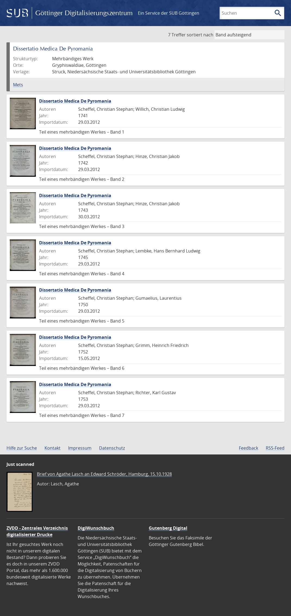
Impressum (79, 448)
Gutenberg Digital (168, 528)
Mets (18, 85)
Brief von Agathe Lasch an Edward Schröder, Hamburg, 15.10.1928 (104, 474)
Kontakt (53, 448)
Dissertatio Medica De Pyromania (75, 101)
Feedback (248, 448)
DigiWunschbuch (96, 528)
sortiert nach (200, 35)
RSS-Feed (275, 448)
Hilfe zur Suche (22, 448)
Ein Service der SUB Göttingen (168, 13)
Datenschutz (112, 448)
